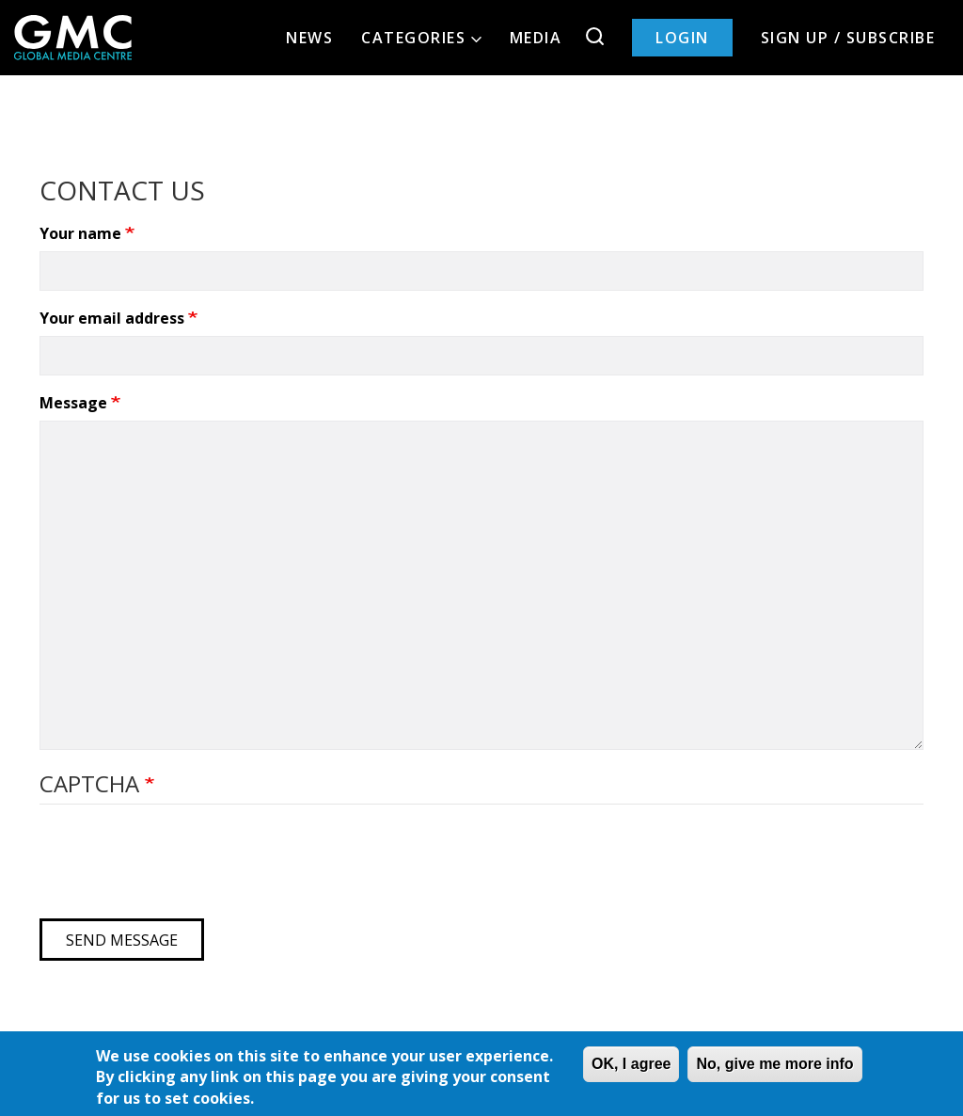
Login (682, 37)
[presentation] (182, 867)
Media (536, 37)
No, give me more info (774, 1064)
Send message (122, 940)
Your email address (113, 318)
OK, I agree (631, 1064)
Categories (421, 37)
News (309, 37)
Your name (82, 233)
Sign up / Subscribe (848, 37)
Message (75, 402)
